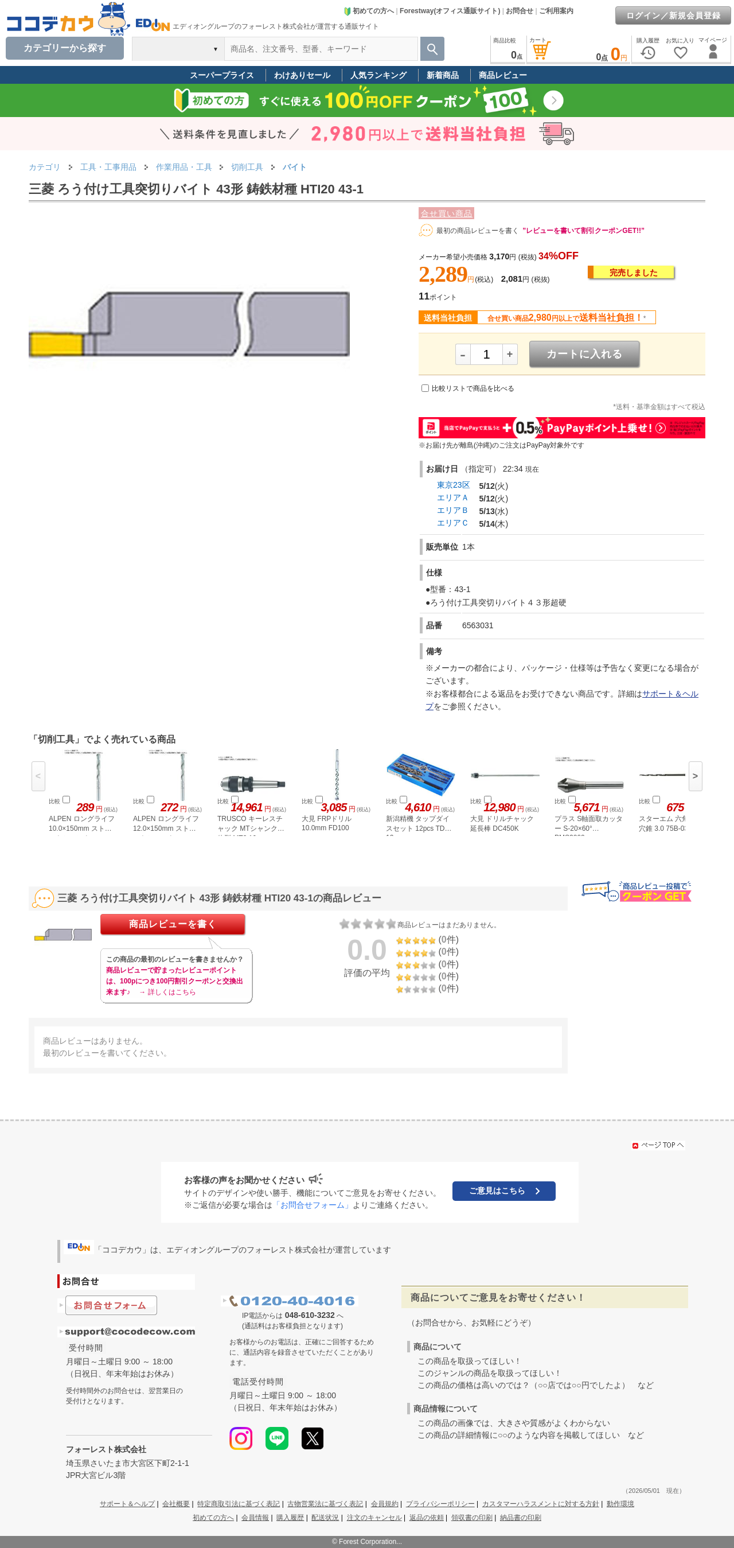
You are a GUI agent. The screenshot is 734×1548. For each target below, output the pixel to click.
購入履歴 (290, 1518)
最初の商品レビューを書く (477, 231)
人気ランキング (378, 75)
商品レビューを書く (173, 924)
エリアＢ (453, 510)
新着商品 (443, 75)
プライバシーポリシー (440, 1504)
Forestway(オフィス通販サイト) (450, 11)
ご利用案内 (556, 11)
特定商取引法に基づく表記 (238, 1504)
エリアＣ (453, 522)
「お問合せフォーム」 (312, 1204)
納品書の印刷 (520, 1518)
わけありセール (302, 75)
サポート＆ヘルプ (127, 1504)
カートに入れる (584, 354)
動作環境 (620, 1504)
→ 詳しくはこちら (167, 992)
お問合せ (519, 11)
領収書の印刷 (472, 1518)
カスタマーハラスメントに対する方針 (540, 1504)
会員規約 (385, 1504)
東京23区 (453, 484)
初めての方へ (368, 11)
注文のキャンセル (374, 1518)
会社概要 (176, 1504)
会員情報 (255, 1518)
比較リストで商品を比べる (473, 388)
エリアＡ (453, 497)
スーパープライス (222, 75)
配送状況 (325, 1518)
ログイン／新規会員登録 (673, 15)
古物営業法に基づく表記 (325, 1504)
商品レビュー (503, 75)
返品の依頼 (426, 1518)
